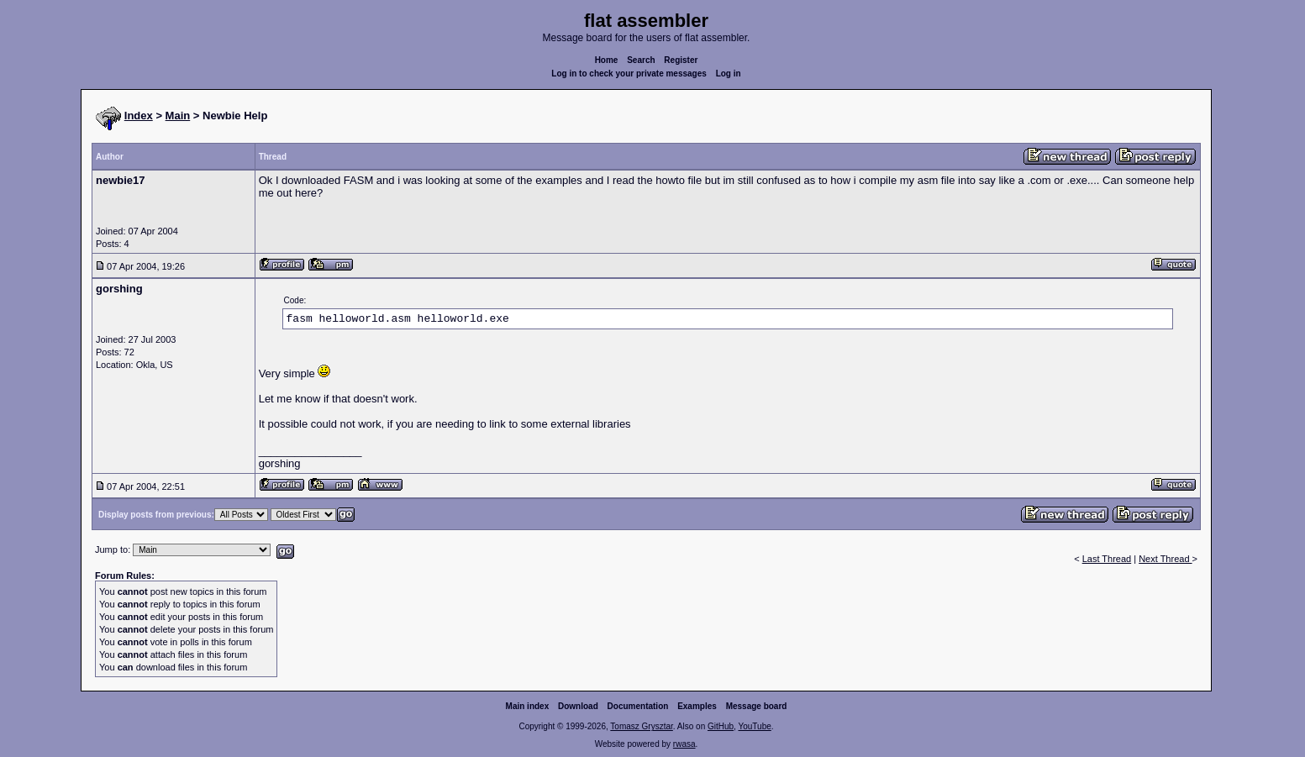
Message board (756, 706)
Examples (697, 706)
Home (606, 60)
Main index (528, 706)
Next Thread (1165, 559)
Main (178, 115)
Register (680, 60)
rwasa (684, 744)
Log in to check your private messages (629, 73)
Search (641, 60)
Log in (728, 73)
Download (578, 706)
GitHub (721, 726)
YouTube (754, 726)
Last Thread (1107, 559)
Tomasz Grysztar (641, 726)
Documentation (638, 706)
